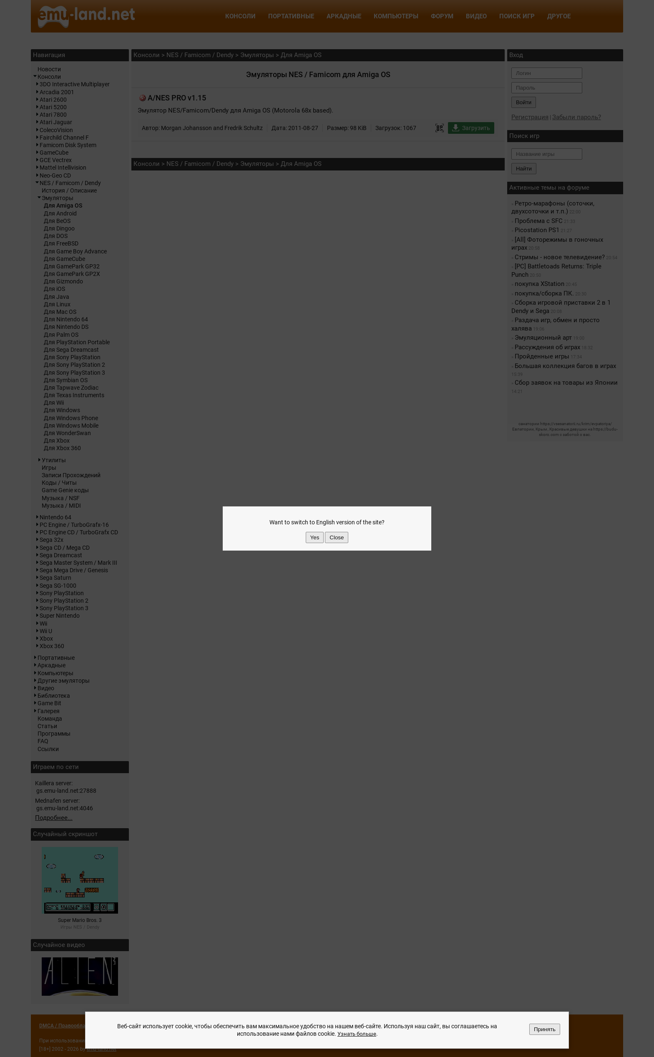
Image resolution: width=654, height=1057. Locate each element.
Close (337, 537)
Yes (314, 537)
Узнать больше (356, 1034)
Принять (545, 1030)
